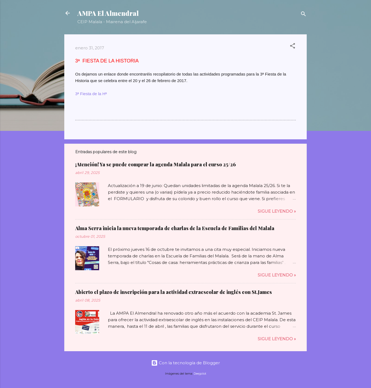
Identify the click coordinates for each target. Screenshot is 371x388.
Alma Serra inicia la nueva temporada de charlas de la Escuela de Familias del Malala (174, 228)
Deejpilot (200, 373)
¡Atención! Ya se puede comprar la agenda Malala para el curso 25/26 (155, 164)
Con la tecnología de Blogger (185, 362)
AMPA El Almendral (108, 13)
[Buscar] (303, 15)
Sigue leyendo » (277, 211)
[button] (292, 47)
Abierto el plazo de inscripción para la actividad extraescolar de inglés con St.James (173, 292)
